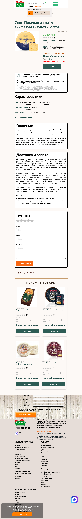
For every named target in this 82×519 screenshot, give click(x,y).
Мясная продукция (24, 442)
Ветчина (17, 462)
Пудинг (17, 502)
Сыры (43, 456)
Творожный (44, 463)
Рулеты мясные (19, 451)
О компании (40, 423)
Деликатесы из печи (21, 449)
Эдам (42, 482)
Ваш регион (27, 406)
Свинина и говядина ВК (22, 447)
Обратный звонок (24, 433)
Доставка (40, 425)
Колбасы (17, 445)
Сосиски (17, 453)
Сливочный (44, 461)
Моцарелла (44, 480)
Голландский (45, 467)
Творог (17, 500)
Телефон (26, 399)
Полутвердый (45, 469)
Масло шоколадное (20, 496)
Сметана (17, 498)
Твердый (43, 471)
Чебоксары (38, 6)
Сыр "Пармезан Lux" (23, 310)
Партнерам (48, 423)
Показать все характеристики (53, 53)
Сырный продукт (46, 486)
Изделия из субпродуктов (22, 460)
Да (31, 13)
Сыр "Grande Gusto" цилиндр (53, 310)
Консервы (44, 453)
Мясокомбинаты (48, 425)
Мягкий (43, 484)
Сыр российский (46, 474)
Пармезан (44, 459)
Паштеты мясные (20, 456)
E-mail (25, 402)
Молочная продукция (25, 489)
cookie (30, 508)
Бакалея (45, 442)
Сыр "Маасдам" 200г (49, 363)
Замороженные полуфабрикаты (23, 472)
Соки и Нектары (46, 445)
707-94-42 (22, 428)
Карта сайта (58, 425)
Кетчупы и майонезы (47, 447)
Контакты (63, 423)
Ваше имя (26, 396)
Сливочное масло (20, 492)
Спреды (17, 494)
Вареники (17, 478)
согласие (23, 409)
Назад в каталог (27, 273)
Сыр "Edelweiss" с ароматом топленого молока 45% (26, 363)
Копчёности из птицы (21, 458)
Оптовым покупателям (53, 427)
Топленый (44, 465)
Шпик (16, 464)
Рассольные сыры (46, 478)
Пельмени (18, 476)
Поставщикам (41, 427)
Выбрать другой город (43, 13)
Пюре (42, 449)
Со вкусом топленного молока (50, 473)
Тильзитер (44, 476)
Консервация (45, 451)
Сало (16, 466)
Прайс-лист (55, 423)
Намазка (17, 468)
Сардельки (18, 455)
